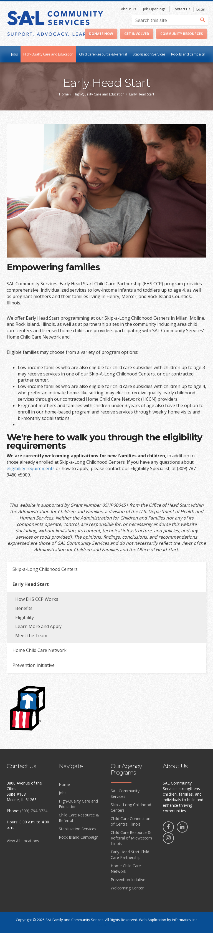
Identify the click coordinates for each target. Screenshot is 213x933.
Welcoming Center (127, 888)
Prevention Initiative (33, 665)
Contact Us (182, 8)
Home (64, 94)
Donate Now (101, 33)
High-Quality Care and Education (48, 54)
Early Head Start (30, 584)
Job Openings (154, 8)
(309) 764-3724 (33, 810)
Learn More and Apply (38, 626)
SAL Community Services (125, 793)
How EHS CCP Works (36, 599)
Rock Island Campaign (188, 54)
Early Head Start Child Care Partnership (130, 854)
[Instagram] (168, 838)
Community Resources (181, 33)
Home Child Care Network (39, 650)
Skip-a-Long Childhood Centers (45, 569)
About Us (128, 8)
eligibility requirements (31, 468)
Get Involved (136, 33)
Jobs (14, 54)
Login (200, 9)
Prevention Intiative (128, 879)
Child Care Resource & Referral (103, 54)
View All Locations (23, 840)
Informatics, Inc (184, 919)
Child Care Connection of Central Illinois (130, 821)
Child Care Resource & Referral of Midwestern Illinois (131, 838)
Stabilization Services (149, 54)
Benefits (23, 608)
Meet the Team (31, 635)
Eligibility (24, 617)
